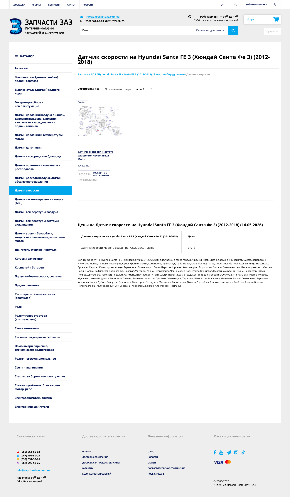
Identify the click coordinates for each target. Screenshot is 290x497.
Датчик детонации (28, 147)
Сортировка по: (88, 88)
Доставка (19, 4)
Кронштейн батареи (29, 267)
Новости (88, 4)
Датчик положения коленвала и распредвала (37, 167)
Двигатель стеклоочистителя (36, 249)
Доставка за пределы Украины (101, 462)
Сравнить (272, 31)
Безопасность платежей (96, 473)
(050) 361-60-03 (94, 21)
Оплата (36, 4)
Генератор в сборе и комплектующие (29, 104)
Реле (18, 306)
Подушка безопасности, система (38, 276)
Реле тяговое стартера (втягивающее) (31, 317)
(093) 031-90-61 (30, 459)
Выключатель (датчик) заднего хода (37, 91)
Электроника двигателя (32, 406)
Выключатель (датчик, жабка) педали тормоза (36, 78)
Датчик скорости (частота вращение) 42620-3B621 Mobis (95, 155)
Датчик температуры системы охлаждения (37, 222)
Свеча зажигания (27, 328)
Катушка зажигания (29, 258)
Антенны (21, 68)
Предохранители (27, 285)
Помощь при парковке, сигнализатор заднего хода (34, 347)
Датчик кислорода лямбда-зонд (38, 156)
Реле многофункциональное (35, 358)
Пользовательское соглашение (166, 468)
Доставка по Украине (95, 457)
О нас (151, 451)
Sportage (82, 102)
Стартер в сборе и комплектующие (40, 376)
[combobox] (127, 89)
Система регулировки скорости (37, 337)
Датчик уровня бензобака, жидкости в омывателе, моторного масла (40, 236)
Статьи (71, 4)
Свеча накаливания (29, 367)
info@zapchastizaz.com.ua (102, 16)
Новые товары (156, 473)
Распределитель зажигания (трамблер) (35, 295)
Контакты (54, 4)
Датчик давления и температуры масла (39, 136)
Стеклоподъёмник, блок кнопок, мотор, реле (38, 387)
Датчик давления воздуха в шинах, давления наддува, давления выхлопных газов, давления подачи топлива (40, 120)
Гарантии (88, 468)
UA (222, 4)
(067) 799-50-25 (114, 21)
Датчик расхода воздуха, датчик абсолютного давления (38, 179)
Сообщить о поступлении (101, 174)
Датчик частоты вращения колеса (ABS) (39, 201)
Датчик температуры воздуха (36, 212)
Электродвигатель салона (33, 397)
